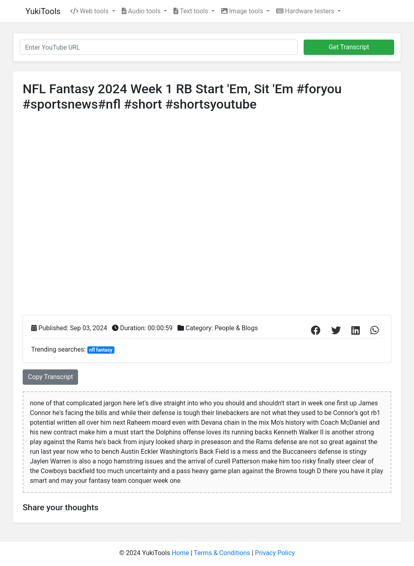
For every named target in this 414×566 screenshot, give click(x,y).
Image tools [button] (243, 11)
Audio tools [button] (142, 11)
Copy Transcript (50, 377)
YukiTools (43, 11)
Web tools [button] (90, 11)
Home (180, 553)
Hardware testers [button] (306, 11)
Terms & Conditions (222, 553)
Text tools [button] (191, 11)
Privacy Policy (275, 553)
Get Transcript (349, 47)
